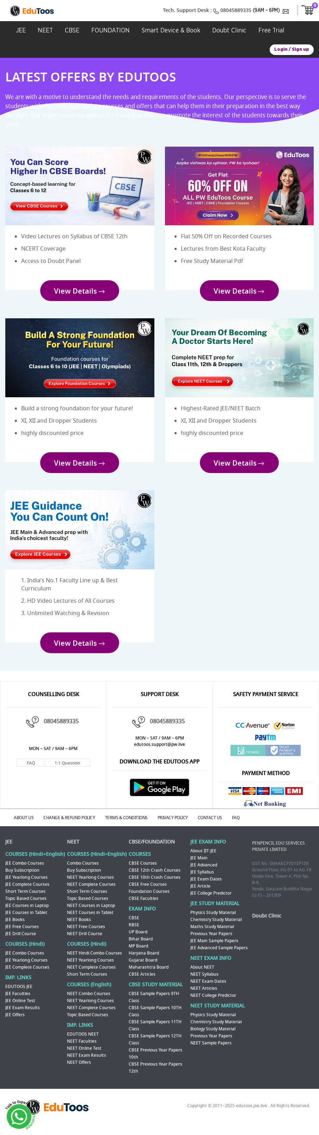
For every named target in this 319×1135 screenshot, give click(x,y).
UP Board (138, 938)
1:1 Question (67, 770)
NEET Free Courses (86, 933)
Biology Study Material (212, 1035)
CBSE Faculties (143, 905)
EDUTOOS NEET (83, 1040)
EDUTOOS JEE (18, 993)
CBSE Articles (142, 980)
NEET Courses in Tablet (90, 919)
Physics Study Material (213, 919)
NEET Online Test (84, 1054)
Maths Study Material (212, 933)
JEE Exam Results (22, 1014)
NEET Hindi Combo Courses (94, 959)
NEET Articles (203, 995)
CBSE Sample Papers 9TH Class (154, 1003)
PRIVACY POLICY (180, 824)
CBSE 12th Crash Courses (154, 876)
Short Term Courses (25, 898)
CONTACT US (219, 824)
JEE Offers (15, 1021)
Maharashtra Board (148, 973)
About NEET (202, 973)
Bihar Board (141, 945)
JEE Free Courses (22, 933)
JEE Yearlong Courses (26, 884)
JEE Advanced (203, 871)
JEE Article (200, 892)
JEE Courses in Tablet (26, 919)
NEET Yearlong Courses (90, 884)
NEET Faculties (82, 1047)
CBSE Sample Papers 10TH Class (155, 1017)
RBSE (134, 931)
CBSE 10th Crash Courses (154, 884)
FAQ (31, 770)
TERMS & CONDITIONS (131, 824)
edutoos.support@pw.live (159, 752)
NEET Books (79, 926)
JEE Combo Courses (24, 869)
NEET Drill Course (84, 940)
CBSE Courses (143, 869)
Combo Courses (83, 869)
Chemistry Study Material (216, 926)
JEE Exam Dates (206, 885)
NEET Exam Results (86, 1062)
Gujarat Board (143, 966)
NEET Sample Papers (211, 1049)
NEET (73, 848)
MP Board (138, 952)
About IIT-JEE (203, 857)
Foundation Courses (149, 898)
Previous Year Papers (211, 940)
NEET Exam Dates (208, 987)
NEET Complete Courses (91, 891)
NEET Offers (79, 1069)
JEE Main (199, 864)
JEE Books (15, 926)
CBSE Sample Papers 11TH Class (155, 1031)
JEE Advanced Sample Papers (219, 954)
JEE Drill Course (20, 940)
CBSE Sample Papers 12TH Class (155, 1046)
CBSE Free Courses (148, 891)
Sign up (300, 49)
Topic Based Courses (26, 905)
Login (281, 49)
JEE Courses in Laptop (27, 912)
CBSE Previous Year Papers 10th (155, 1060)
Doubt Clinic (266, 922)
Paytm (266, 746)
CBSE (134, 924)
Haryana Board (144, 959)
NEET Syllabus (204, 980)
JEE (8, 848)
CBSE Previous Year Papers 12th (155, 1074)
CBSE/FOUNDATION (152, 848)
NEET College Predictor (213, 1002)
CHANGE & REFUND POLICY (73, 824)
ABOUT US (26, 824)
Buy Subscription (22, 876)
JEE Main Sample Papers (214, 947)
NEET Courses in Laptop (91, 912)
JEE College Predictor (211, 899)
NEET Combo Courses (88, 1000)
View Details (75, 292)
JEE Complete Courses (27, 891)
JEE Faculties (17, 1000)
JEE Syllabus (202, 878)
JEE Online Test (20, 1007)
